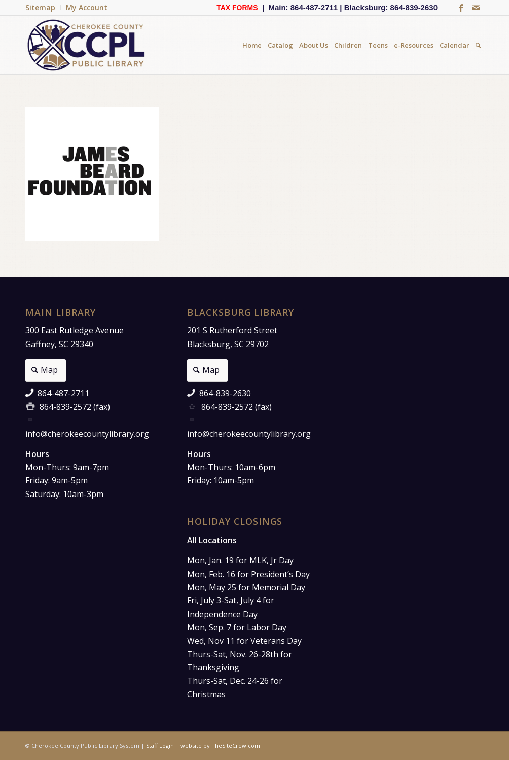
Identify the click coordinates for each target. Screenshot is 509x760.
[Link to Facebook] (460, 7)
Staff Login (160, 745)
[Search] (478, 45)
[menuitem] (43, 7)
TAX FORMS (237, 8)
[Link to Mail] (476, 7)
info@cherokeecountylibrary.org (87, 433)
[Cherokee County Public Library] (86, 45)
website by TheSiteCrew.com (220, 745)
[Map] (45, 370)
